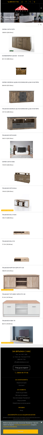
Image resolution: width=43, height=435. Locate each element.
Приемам (20, 431)
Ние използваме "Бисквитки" (21, 398)
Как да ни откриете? (21, 368)
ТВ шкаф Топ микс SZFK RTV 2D (13, 294)
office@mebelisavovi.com (21, 362)
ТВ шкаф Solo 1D (8, 241)
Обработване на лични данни (21, 403)
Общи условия (21, 400)
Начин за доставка (21, 392)
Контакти (21, 385)
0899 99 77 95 (13, 2)
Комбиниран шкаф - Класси (13, 56)
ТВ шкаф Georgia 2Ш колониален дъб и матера (20, 109)
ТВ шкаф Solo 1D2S (9, 215)
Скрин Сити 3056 (8, 162)
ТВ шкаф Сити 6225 (9, 135)
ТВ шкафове (14, 19)
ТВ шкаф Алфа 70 (8, 320)
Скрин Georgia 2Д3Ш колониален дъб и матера (20, 82)
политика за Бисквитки (10, 426)
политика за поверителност (22, 424)
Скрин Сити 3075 (8, 29)
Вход (21, 410)
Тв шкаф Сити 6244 (9, 188)
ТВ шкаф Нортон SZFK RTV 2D (13, 267)
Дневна (7, 19)
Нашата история (21, 382)
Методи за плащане (21, 395)
